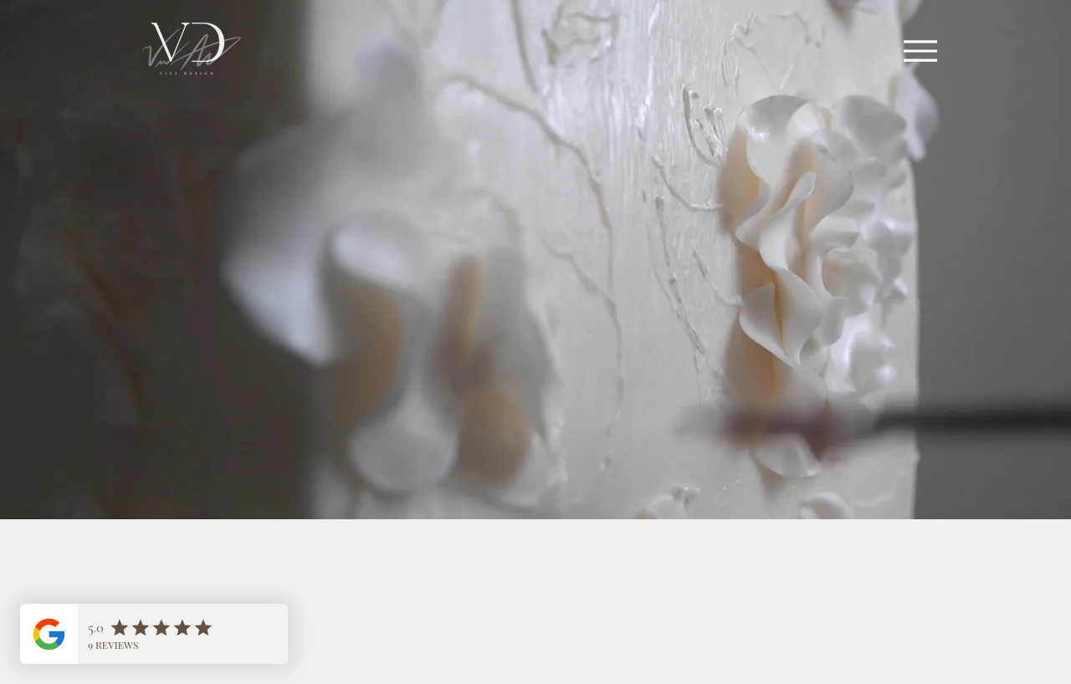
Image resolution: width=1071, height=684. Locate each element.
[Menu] (919, 50)
